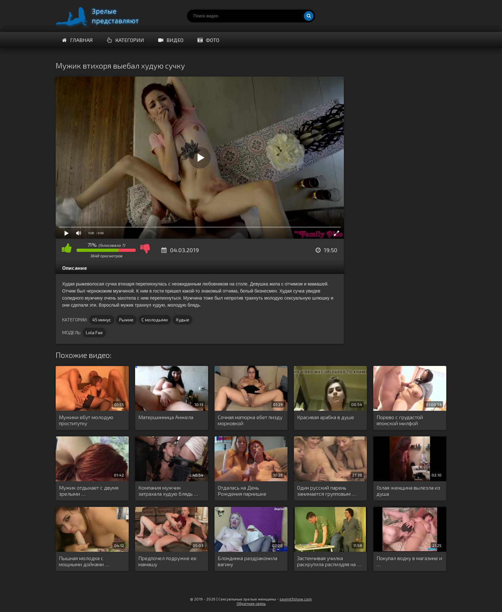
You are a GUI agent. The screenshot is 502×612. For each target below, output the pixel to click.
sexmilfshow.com (295, 599)
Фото (208, 40)
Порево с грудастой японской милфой (399, 420)
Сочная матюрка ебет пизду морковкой (250, 420)
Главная (77, 40)
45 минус (101, 319)
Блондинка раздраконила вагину (247, 561)
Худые (182, 319)
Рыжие (126, 319)
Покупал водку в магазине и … (409, 561)
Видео (170, 40)
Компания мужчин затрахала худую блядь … (168, 490)
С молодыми (155, 319)
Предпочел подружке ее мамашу (167, 561)
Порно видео (104, 16)
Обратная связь (251, 603)
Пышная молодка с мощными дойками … (84, 561)
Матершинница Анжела (165, 417)
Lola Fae (94, 332)
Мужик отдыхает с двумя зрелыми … (88, 490)
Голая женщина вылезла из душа (408, 490)
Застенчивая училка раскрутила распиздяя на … (329, 561)
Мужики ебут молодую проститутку (86, 420)
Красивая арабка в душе (325, 417)
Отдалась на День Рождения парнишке (242, 490)
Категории (125, 40)
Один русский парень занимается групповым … (326, 490)
